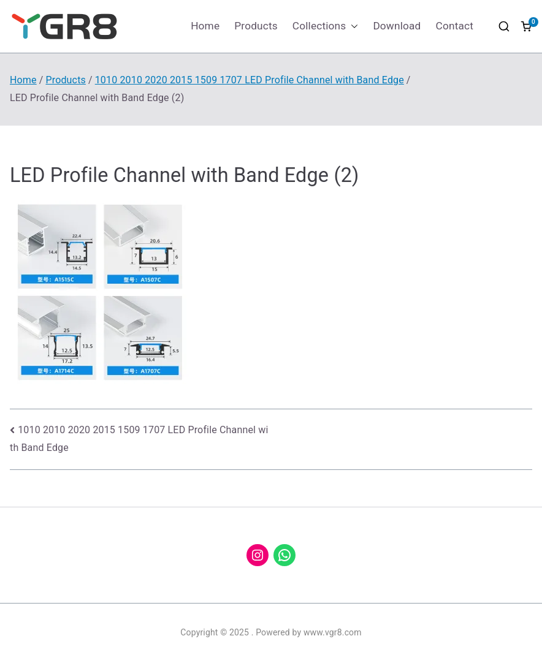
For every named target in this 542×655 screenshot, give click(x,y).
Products (256, 26)
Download (397, 26)
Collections (325, 26)
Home (205, 26)
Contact (454, 26)
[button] (352, 26)
